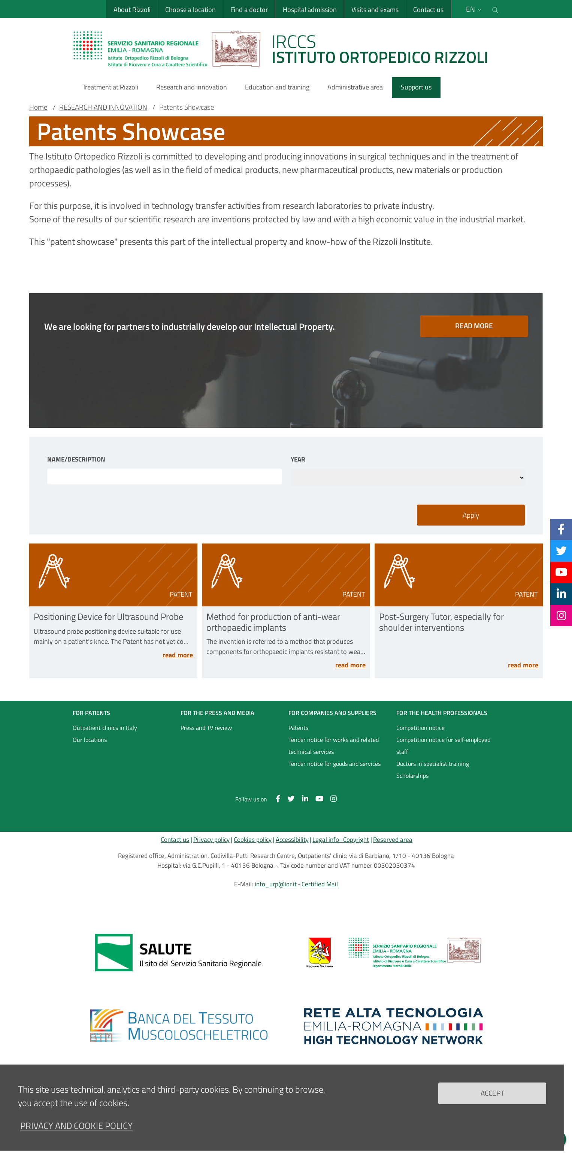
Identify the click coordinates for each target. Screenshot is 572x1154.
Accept (492, 1092)
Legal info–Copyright (340, 839)
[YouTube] (561, 572)
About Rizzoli (131, 9)
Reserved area (392, 839)
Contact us (428, 9)
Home (38, 107)
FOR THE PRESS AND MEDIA (217, 712)
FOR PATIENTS (91, 712)
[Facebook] (561, 529)
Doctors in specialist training (432, 763)
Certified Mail (320, 884)
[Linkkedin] (561, 593)
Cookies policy (253, 839)
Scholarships (412, 775)
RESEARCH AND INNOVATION (103, 107)
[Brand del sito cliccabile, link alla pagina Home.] (285, 48)
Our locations (90, 739)
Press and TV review (206, 727)
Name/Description (76, 459)
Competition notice (420, 727)
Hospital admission (309, 9)
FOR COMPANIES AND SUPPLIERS (332, 712)
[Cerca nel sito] (495, 9)
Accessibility (292, 839)
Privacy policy (211, 839)
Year (298, 459)
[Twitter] (561, 550)
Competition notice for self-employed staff (443, 745)
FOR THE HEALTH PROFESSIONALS (441, 712)
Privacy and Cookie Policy (76, 1125)
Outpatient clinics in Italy (105, 727)
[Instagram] (561, 615)
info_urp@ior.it (276, 884)
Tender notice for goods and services (334, 763)
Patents (298, 727)
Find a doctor (249, 9)
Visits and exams (375, 9)
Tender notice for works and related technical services (333, 745)
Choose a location (190, 9)
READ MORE (474, 325)
